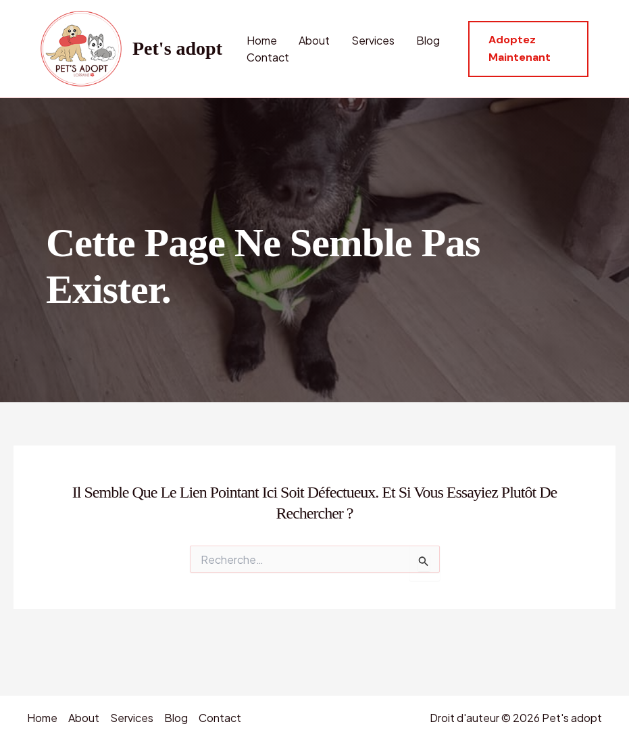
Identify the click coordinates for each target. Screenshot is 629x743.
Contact (268, 57)
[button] (528, 49)
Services (373, 40)
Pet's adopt (177, 48)
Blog (428, 40)
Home (262, 40)
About (314, 40)
